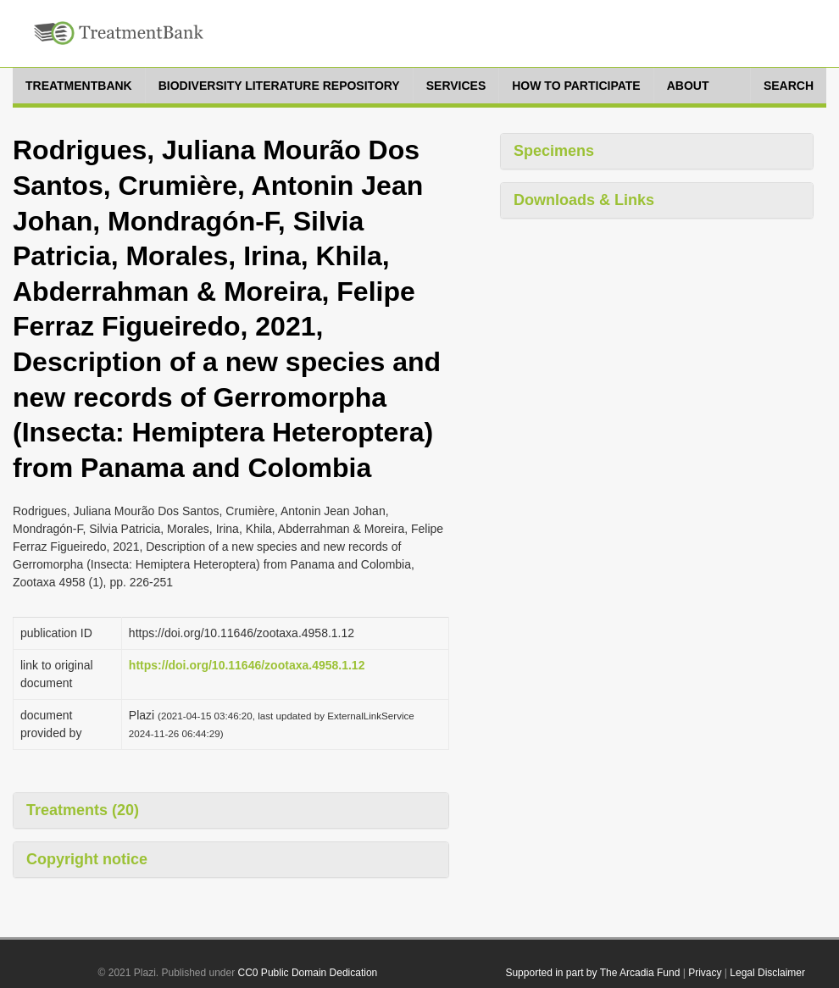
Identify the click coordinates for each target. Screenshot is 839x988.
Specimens (554, 150)
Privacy (704, 973)
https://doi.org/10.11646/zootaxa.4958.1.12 (247, 665)
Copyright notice (86, 859)
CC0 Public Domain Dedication (308, 973)
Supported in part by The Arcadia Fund (592, 973)
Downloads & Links (584, 199)
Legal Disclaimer (767, 973)
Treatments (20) (82, 810)
